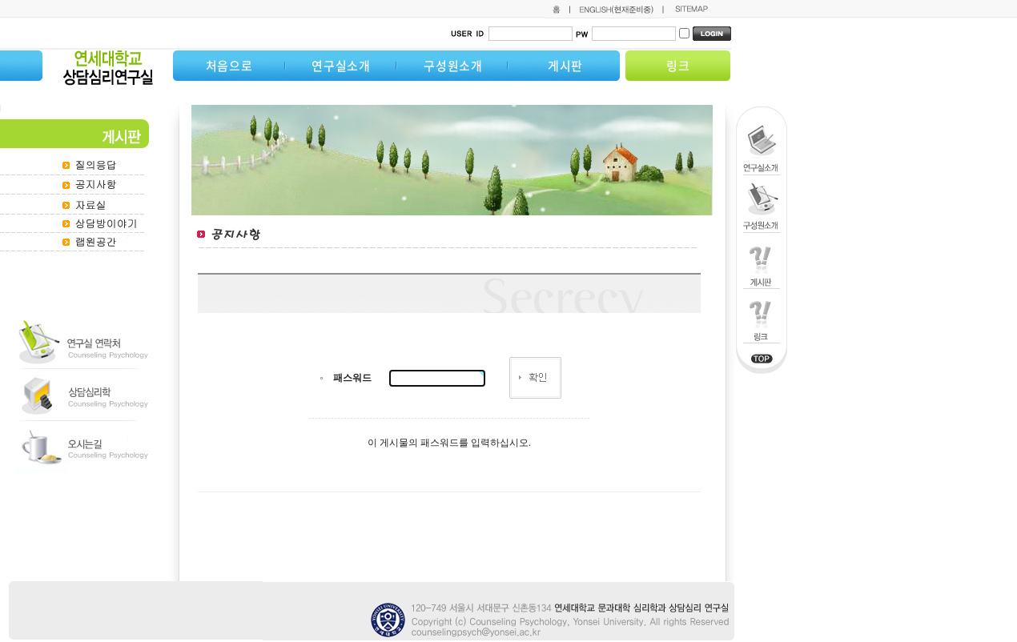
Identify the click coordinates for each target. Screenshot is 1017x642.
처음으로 (229, 65)
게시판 (565, 65)
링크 (678, 65)
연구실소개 (341, 65)
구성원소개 (453, 65)
